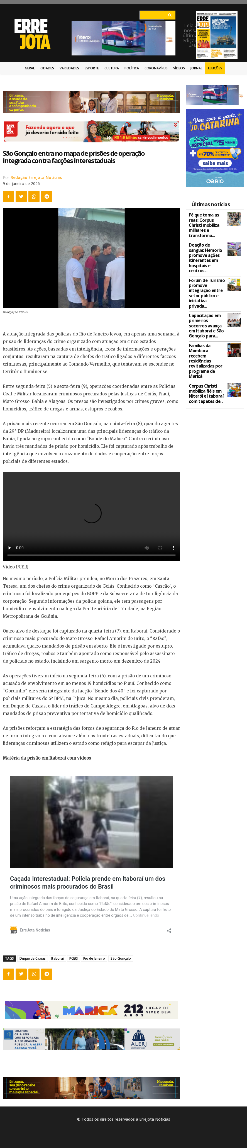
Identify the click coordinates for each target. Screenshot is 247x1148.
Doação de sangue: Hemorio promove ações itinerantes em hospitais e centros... (206, 243)
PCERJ (73, 958)
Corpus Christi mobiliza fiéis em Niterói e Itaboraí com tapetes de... (203, 329)
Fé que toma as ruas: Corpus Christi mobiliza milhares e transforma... (206, 221)
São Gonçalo (121, 958)
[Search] (169, 15)
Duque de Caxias (32, 958)
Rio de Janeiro (94, 958)
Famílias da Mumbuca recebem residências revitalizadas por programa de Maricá (207, 308)
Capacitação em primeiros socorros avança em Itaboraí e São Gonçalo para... (206, 286)
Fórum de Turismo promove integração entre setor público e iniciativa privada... (206, 264)
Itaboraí (57, 958)
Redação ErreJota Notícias (36, 177)
